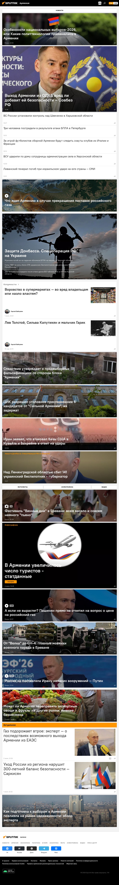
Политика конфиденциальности (87, 861)
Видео (82, 843)
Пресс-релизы (53, 861)
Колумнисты (12, 284)
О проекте (5, 861)
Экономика (25, 843)
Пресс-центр (92, 843)
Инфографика (72, 843)
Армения (14, 843)
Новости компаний (67, 861)
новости (5, 843)
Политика (36, 843)
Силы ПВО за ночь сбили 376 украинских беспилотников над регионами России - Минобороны (40, 266)
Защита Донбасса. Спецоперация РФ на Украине (41, 253)
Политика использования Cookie (13, 864)
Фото (63, 843)
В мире (44, 843)
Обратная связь (71, 864)
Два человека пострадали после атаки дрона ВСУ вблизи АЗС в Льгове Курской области (39, 272)
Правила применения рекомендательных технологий (45, 864)
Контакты (34, 861)
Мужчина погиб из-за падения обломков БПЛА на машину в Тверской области (39, 260)
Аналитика (54, 843)
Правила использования (20, 861)
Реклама (43, 861)
